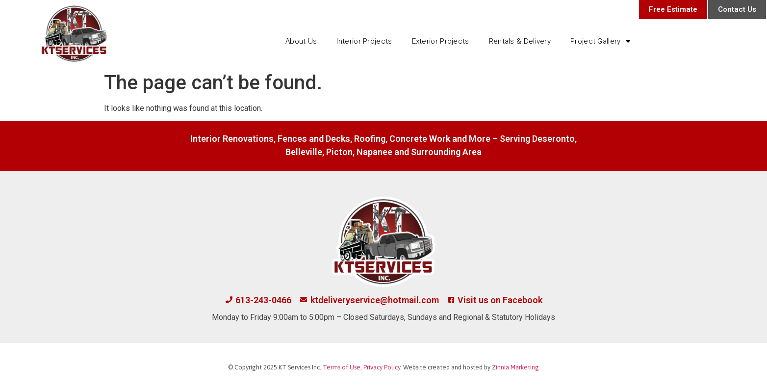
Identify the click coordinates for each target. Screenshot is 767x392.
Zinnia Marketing (515, 367)
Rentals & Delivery (520, 41)
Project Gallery (600, 41)
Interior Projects (364, 41)
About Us (301, 41)
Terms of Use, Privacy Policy (361, 367)
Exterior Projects (440, 41)
